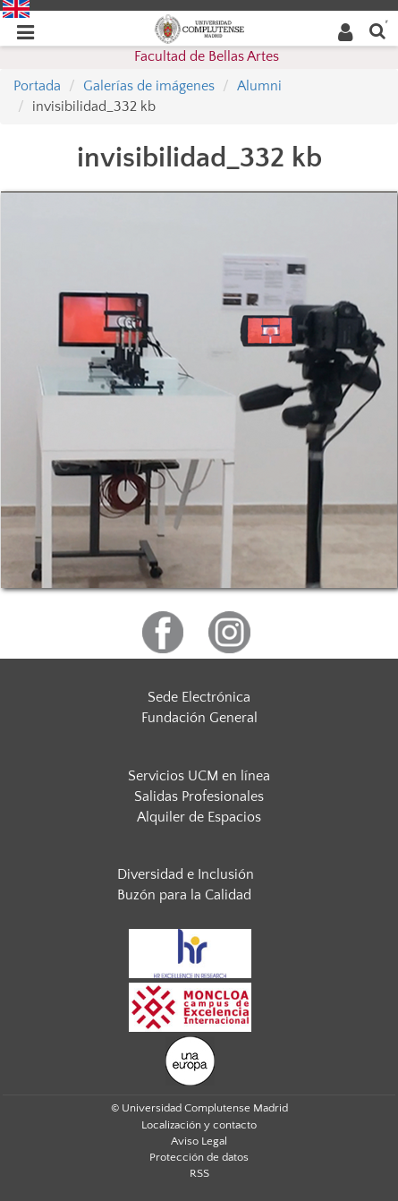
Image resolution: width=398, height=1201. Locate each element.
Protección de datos (199, 1157)
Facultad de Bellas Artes (206, 56)
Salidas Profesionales (199, 796)
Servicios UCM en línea (199, 776)
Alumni (259, 86)
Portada (37, 86)
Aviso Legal (199, 1141)
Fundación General (199, 718)
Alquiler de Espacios (199, 817)
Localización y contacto (199, 1125)
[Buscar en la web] (377, 30)
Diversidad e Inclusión (185, 874)
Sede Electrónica (199, 697)
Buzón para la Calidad (184, 895)
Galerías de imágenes (149, 86)
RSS (199, 1173)
